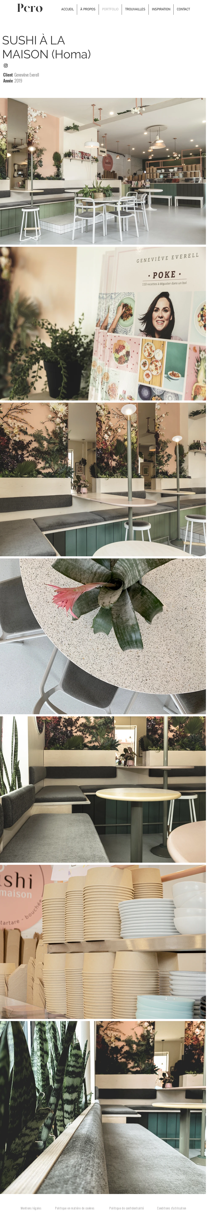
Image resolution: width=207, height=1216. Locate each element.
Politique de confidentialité (126, 1208)
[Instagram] (5, 65)
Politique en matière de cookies (74, 1208)
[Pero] (33, 8)
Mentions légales (31, 1208)
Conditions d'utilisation (171, 1208)
